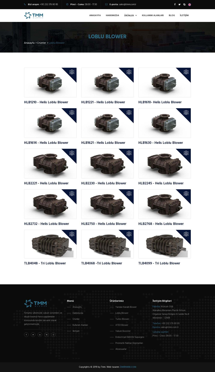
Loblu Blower (121, 313)
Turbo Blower (122, 319)
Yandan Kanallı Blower (126, 307)
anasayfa (95, 15)
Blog (172, 15)
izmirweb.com (128, 367)
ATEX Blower (121, 325)
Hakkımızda (78, 313)
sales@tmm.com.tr (127, 4)
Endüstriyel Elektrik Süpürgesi (129, 337)
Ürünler (76, 319)
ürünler (129, 15)
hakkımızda (112, 15)
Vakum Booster (123, 331)
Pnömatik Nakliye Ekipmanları (129, 343)
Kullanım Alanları (80, 325)
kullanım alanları (153, 15)
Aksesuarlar (121, 349)
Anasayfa (30, 43)
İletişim (184, 15)
